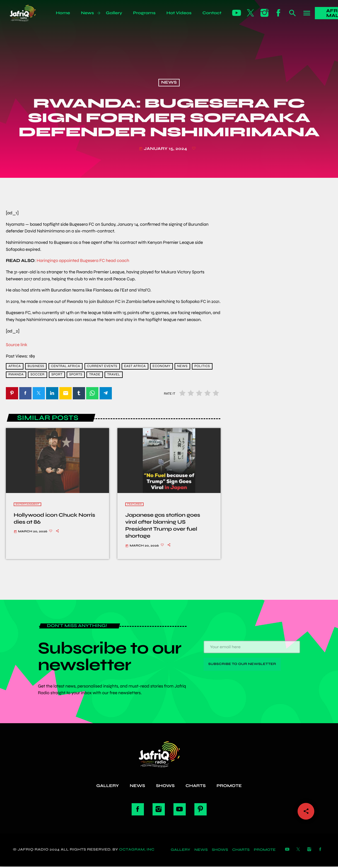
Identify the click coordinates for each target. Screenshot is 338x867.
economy (161, 366)
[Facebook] (278, 13)
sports (75, 375)
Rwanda (16, 375)
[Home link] (28, 13)
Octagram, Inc (136, 850)
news (182, 366)
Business (36, 366)
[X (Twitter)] (251, 13)
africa (14, 366)
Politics (202, 366)
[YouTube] (237, 13)
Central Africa (65, 366)
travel (113, 375)
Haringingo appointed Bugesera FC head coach (83, 260)
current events (102, 366)
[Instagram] (265, 13)
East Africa (135, 366)
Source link (16, 345)
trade (94, 375)
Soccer (37, 375)
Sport (56, 375)
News (169, 82)
